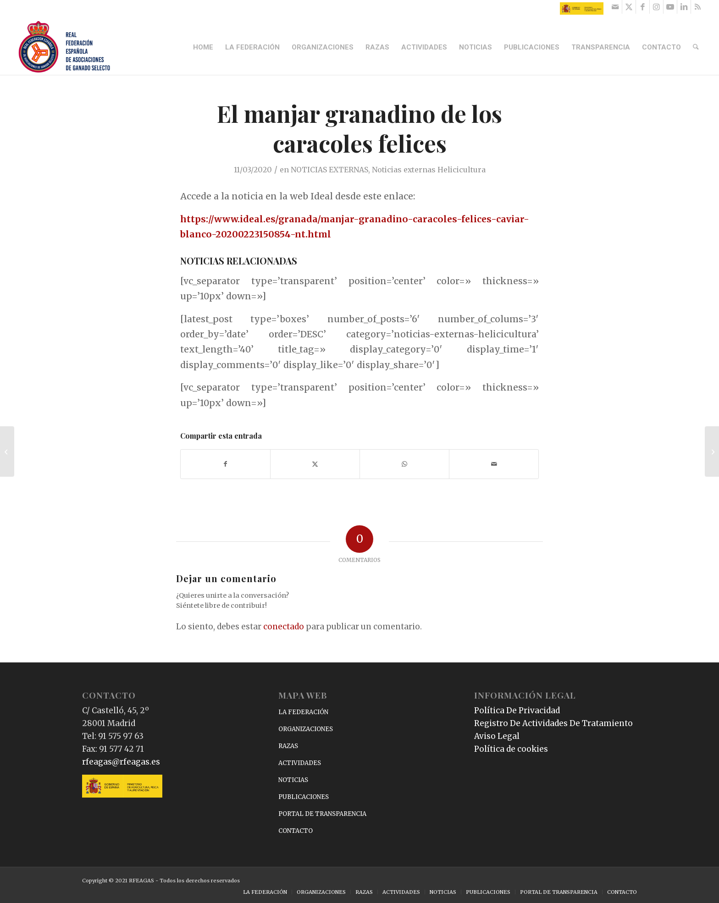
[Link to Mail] (615, 7)
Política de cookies (511, 749)
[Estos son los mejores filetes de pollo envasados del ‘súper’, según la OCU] (712, 451)
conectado (283, 627)
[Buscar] (696, 47)
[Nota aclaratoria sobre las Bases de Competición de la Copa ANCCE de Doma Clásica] (7, 451)
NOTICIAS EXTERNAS (329, 169)
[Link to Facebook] (642, 7)
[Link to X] (629, 7)
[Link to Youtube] (670, 7)
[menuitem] (204, 47)
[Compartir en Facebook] (225, 464)
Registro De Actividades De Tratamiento (553, 723)
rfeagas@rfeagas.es (121, 762)
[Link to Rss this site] (698, 7)
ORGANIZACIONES (305, 729)
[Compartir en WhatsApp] (404, 464)
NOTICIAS (293, 780)
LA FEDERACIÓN (303, 712)
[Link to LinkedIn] (684, 7)
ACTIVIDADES (299, 763)
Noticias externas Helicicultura (429, 169)
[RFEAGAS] (64, 47)
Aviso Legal (497, 736)
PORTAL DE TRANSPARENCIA (322, 814)
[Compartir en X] (315, 464)
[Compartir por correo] (493, 464)
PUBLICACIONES (303, 797)
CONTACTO (295, 831)
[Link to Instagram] (656, 7)
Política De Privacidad (517, 710)
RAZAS (288, 746)
